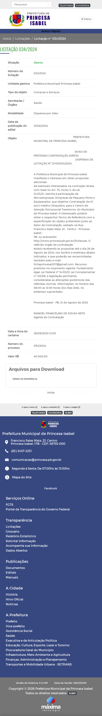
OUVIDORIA (82, 5)
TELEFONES (66, 5)
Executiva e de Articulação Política (31, 640)
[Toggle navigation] (86, 19)
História (11, 594)
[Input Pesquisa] (31, 4)
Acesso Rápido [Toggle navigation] (51, 31)
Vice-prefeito (15, 626)
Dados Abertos (17, 550)
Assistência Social (19, 630)
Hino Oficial (14, 599)
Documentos (15, 567)
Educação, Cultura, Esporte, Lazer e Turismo (37, 645)
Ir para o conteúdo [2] (50, 407)
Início (7, 38)
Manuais (12, 577)
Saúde (10, 635)
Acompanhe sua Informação (27, 545)
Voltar (51, 392)
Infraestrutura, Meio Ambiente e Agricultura (38, 654)
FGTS (9, 504)
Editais (11, 572)
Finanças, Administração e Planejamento (36, 659)
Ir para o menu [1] (29, 407)
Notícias (12, 604)
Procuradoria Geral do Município (30, 650)
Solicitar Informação (21, 541)
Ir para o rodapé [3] (71, 407)
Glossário (12, 531)
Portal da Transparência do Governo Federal (38, 509)
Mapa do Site (21, 477)
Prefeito (11, 621)
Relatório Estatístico (21, 536)
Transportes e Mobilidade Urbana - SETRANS (39, 664)
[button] (49, 4)
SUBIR (68, 412)
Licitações (22, 38)
